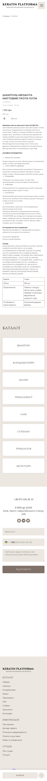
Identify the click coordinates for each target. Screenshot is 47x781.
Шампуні (7, 686)
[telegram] (23, 520)
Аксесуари (23, 466)
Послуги (6, 755)
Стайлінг (23, 431)
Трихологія (23, 448)
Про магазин (8, 724)
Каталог (15, 16)
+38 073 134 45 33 (23, 499)
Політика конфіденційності (15, 732)
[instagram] (19, 520)
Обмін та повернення (12, 740)
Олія (23, 414)
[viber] (28, 520)
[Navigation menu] (41, 5)
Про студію (8, 751)
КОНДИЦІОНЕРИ (23, 362)
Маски (5, 694)
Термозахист (23, 397)
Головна (6, 16)
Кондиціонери (9, 690)
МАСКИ (23, 380)
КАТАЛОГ (8, 677)
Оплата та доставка (11, 736)
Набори (6, 682)
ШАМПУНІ (23, 345)
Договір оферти (10, 728)
